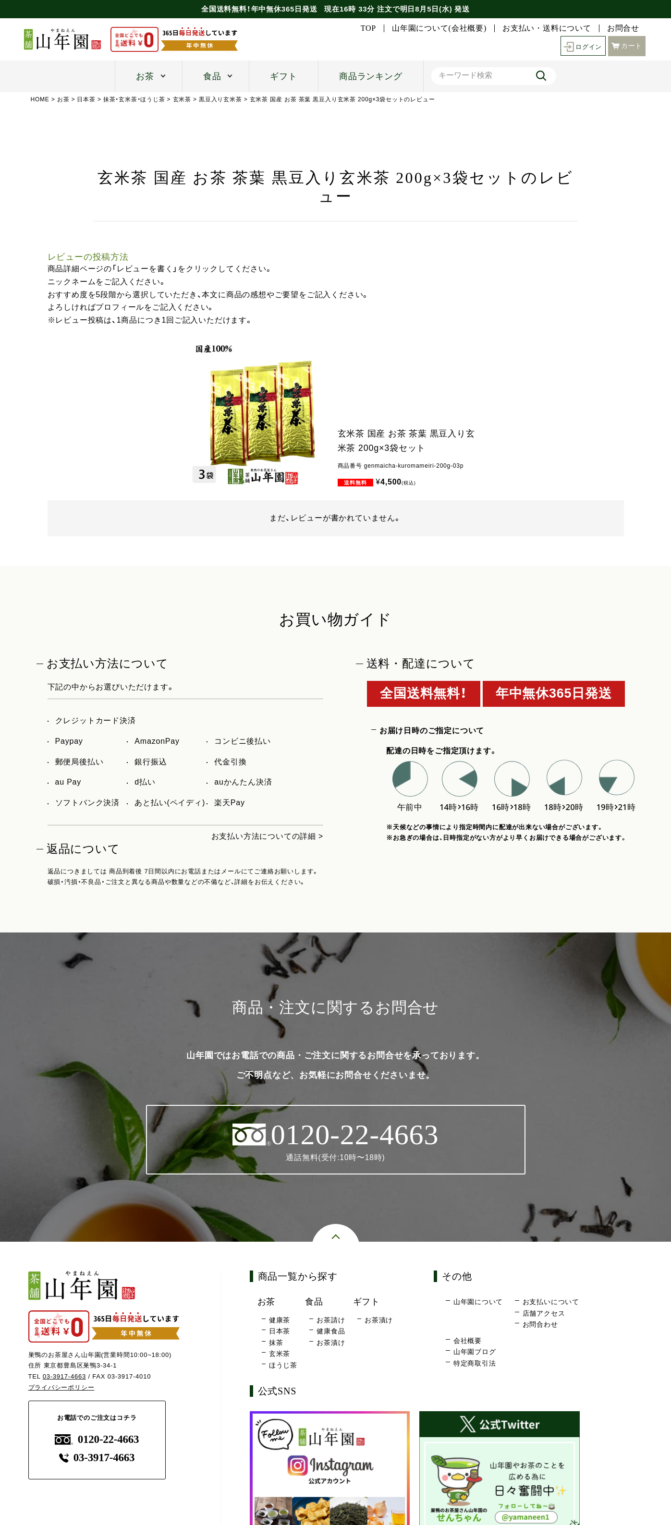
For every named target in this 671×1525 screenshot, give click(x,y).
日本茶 (86, 99)
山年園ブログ (474, 1352)
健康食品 (331, 1331)
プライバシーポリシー (61, 1388)
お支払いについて (551, 1302)
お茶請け (331, 1320)
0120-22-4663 (97, 1439)
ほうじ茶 (283, 1365)
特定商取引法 (474, 1363)
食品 (212, 76)
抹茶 (276, 1342)
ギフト (283, 76)
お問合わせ (540, 1325)
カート (626, 44)
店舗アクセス (544, 1313)
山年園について (478, 1302)
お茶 (145, 76)
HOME (40, 99)
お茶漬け (331, 1342)
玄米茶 (182, 99)
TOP (368, 28)
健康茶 (279, 1320)
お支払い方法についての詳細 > (267, 836)
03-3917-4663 (64, 1376)
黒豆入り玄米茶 (220, 99)
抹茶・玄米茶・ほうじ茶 (134, 99)
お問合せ (623, 28)
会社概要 (467, 1340)
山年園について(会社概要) (439, 28)
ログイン (582, 46)
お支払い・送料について (546, 28)
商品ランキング (371, 76)
